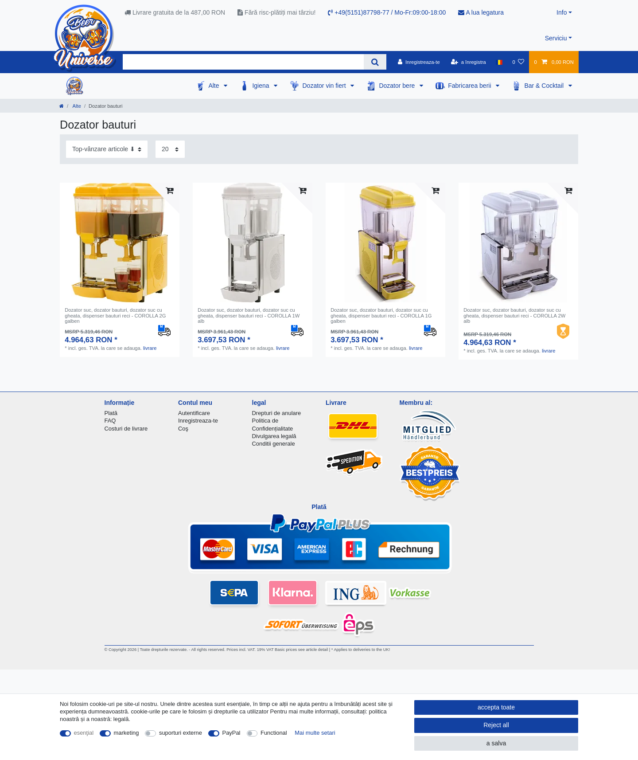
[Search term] (243, 62)
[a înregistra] (468, 62)
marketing (126, 732)
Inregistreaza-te (198, 420)
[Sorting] (107, 149)
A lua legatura (481, 12)
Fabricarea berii (470, 85)
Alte (214, 85)
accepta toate (496, 707)
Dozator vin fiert (324, 85)
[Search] (375, 62)
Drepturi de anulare (276, 413)
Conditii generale (273, 443)
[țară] (499, 62)
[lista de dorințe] (518, 62)
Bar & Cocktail (544, 85)
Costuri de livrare (126, 428)
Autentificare (194, 413)
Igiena (261, 85)
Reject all (496, 725)
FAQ (110, 420)
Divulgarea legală (274, 436)
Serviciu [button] (556, 38)
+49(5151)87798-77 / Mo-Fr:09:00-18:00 (387, 12)
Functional (274, 732)
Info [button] (561, 12)
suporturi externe (180, 732)
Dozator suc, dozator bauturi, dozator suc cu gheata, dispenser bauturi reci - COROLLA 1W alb (249, 315)
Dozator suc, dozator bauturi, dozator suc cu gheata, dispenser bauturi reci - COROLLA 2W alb (514, 315)
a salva (496, 743)
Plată (111, 413)
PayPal (231, 732)
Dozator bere (397, 85)
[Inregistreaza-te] (419, 62)
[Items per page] (170, 149)
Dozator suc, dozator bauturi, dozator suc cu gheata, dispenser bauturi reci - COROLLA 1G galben (381, 315)
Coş (183, 428)
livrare (149, 348)
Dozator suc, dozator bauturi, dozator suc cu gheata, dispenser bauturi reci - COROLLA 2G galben (115, 315)
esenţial (84, 732)
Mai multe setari (315, 732)
